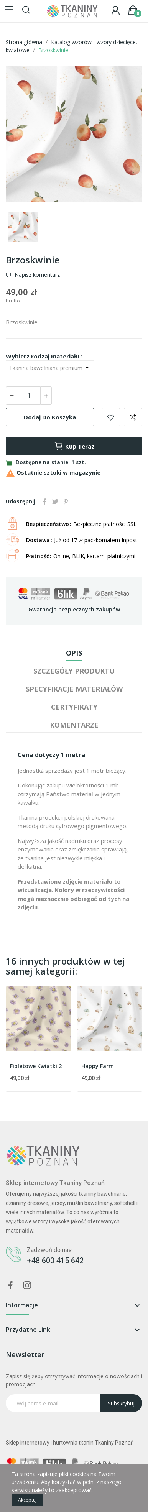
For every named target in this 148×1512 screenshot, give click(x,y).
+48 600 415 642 (55, 1260)
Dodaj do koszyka (50, 417)
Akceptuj (27, 1500)
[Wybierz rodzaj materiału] (50, 367)
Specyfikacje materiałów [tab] (74, 689)
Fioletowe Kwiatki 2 (36, 1066)
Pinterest (66, 501)
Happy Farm (97, 1066)
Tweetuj (55, 501)
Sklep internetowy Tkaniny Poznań (55, 1183)
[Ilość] (28, 395)
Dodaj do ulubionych (111, 417)
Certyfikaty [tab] (74, 707)
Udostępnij (44, 501)
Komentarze (74, 725)
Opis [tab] (74, 652)
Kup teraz (74, 446)
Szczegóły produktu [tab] (74, 670)
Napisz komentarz (36, 275)
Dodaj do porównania (133, 417)
